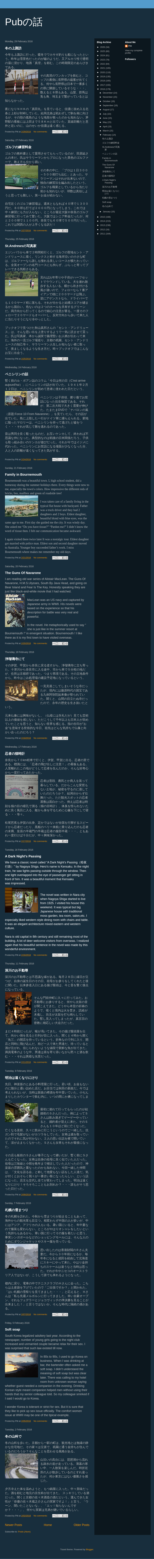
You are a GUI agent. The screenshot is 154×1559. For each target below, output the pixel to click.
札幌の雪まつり (16, 1210)
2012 (103, 229)
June (105, 118)
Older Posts (81, 1525)
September (108, 105)
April (105, 126)
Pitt (130, 46)
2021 (103, 68)
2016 (103, 89)
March (106, 130)
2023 (103, 59)
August (106, 109)
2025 (103, 51)
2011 (103, 233)
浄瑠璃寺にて (15, 659)
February (107, 135)
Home (48, 1525)
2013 (103, 225)
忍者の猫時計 (15, 753)
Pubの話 (24, 21)
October (107, 101)
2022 (103, 64)
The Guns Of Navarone (23, 573)
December (108, 93)
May (105, 122)
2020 (103, 72)
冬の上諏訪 (13, 48)
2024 (103, 55)
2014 (103, 221)
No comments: (41, 131)
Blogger (89, 1549)
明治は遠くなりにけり (21, 1078)
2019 (103, 76)
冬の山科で (13, 1436)
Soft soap (12, 1329)
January (107, 211)
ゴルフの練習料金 (18, 147)
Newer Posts (13, 1525)
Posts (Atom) (24, 1531)
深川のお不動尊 (16, 970)
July (105, 114)
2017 (103, 85)
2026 (103, 47)
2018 (103, 80)
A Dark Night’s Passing (23, 856)
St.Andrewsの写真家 (20, 246)
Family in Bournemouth (23, 474)
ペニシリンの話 (16, 374)
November (108, 97)
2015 (103, 217)
